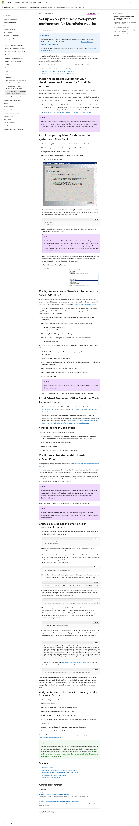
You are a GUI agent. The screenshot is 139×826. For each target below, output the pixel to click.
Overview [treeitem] (7, 55)
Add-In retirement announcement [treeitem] (14, 45)
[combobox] (14, 15)
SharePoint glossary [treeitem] (9, 116)
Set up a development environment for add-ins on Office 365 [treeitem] (16, 82)
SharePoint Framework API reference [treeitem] (13, 129)
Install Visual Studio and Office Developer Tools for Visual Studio (125, 30)
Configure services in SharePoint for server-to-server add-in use (123, 26)
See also (116, 38)
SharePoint (48, 13)
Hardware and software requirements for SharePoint (58, 71)
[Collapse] (26, 11)
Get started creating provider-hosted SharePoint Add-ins (59, 770)
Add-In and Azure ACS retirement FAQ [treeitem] (15, 51)
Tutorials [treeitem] (6, 126)
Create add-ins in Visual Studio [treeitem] (14, 97)
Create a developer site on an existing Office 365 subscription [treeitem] (14, 87)
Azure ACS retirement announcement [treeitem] (15, 48)
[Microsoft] (3, 2)
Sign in (135, 2)
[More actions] (98, 13)
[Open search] (130, 2)
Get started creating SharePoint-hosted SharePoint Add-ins (60, 773)
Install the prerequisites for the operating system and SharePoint (125, 22)
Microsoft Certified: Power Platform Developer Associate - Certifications (59, 801)
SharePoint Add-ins (48, 768)
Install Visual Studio (48, 409)
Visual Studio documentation (51, 777)
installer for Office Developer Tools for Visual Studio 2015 (72, 423)
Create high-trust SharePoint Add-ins (85, 304)
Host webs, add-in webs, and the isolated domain (76, 662)
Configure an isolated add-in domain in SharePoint (124, 34)
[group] (71, 585)
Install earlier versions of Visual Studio (54, 775)
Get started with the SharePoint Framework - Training (54, 794)
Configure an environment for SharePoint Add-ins (57, 74)
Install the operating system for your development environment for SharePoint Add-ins (124, 18)
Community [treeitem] (7, 119)
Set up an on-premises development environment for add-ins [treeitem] (16, 92)
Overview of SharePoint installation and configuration (58, 69)
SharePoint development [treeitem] (10, 19)
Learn (40, 13)
